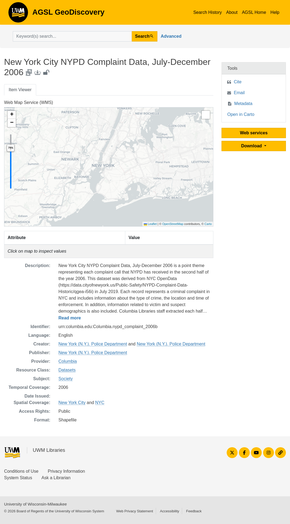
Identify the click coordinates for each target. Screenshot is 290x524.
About (232, 12)
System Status (18, 477)
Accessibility (169, 511)
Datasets (67, 370)
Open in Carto (240, 114)
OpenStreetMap (172, 224)
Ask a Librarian (56, 477)
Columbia (67, 361)
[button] (12, 115)
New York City (72, 402)
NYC (99, 402)
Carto (208, 224)
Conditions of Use (21, 471)
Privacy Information (66, 471)
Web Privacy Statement (134, 511)
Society (65, 378)
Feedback (194, 511)
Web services (254, 133)
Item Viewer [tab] (20, 89)
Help (274, 12)
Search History (207, 12)
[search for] (72, 36)
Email (239, 92)
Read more (69, 318)
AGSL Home (254, 12)
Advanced (171, 36)
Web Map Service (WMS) (28, 102)
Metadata (243, 103)
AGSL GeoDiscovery (18, 14)
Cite (237, 82)
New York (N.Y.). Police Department (92, 344)
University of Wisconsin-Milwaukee (35, 504)
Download (252, 146)
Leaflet (150, 224)
